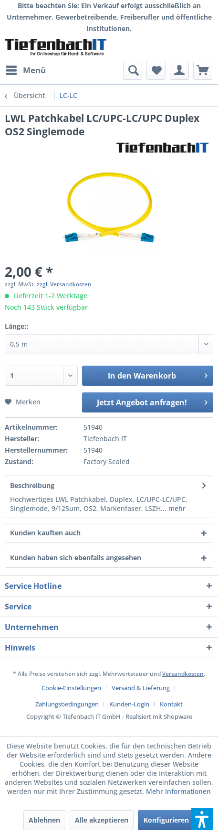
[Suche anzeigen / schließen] (132, 70)
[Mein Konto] (179, 70)
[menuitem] (25, 70)
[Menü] (25, 70)
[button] (202, 819)
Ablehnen (44, 819)
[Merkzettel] (156, 70)
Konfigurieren (166, 819)
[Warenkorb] (202, 70)
